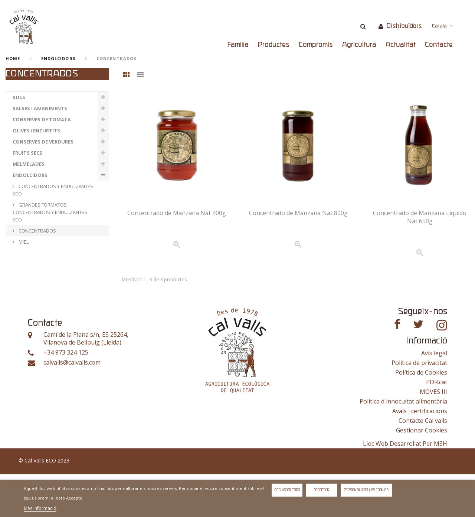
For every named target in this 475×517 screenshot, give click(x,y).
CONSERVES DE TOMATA (42, 119)
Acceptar (322, 490)
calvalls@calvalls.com (72, 405)
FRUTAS (22, 286)
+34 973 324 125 (65, 395)
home (13, 58)
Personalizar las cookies (366, 490)
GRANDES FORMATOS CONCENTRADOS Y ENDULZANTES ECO (50, 212)
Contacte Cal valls (423, 463)
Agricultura (359, 45)
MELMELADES (29, 164)
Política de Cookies (421, 415)
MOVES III (433, 434)
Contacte (439, 45)
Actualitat (401, 45)
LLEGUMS (24, 264)
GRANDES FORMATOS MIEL (47, 253)
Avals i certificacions (419, 454)
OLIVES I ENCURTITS (36, 130)
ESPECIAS (24, 297)
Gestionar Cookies (421, 473)
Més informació (40, 508)
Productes (273, 45)
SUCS (19, 97)
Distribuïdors (404, 26)
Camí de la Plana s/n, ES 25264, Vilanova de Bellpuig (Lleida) (85, 381)
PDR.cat (436, 425)
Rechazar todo (287, 490)
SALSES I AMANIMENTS (40, 108)
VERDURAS (25, 275)
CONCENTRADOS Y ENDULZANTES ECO (53, 190)
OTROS (21, 308)
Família (238, 45)
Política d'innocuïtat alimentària (403, 444)
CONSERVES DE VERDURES (43, 141)
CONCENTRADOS (36, 230)
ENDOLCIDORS (58, 58)
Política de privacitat (419, 405)
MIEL (23, 241)
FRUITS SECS (27, 152)
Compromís (316, 45)
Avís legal (434, 396)
